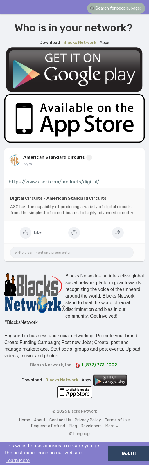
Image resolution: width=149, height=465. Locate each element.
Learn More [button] (18, 460)
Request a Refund (48, 425)
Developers (91, 425)
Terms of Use (117, 420)
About (40, 420)
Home (24, 420)
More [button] (111, 426)
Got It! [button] (129, 453)
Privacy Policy (88, 420)
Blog (73, 425)
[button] (116, 8)
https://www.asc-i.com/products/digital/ (54, 182)
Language (80, 434)
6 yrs (27, 164)
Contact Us (60, 420)
